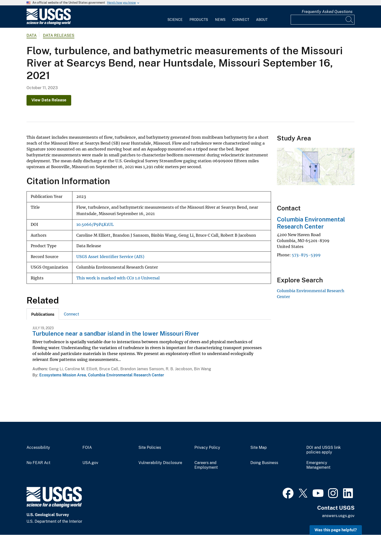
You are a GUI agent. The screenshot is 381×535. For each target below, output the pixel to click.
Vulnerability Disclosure (160, 463)
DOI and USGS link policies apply (323, 449)
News (220, 20)
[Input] (322, 20)
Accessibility (38, 447)
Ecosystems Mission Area (62, 375)
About (262, 20)
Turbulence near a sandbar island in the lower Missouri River (115, 333)
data (32, 35)
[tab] (43, 314)
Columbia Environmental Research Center (126, 375)
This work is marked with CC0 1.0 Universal (118, 278)
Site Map (258, 447)
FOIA (87, 447)
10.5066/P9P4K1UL (95, 224)
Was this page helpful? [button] (335, 530)
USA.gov (90, 463)
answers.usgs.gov (338, 515)
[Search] (349, 20)
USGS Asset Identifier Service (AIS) (110, 256)
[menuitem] (175, 16)
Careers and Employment (206, 465)
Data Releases (58, 35)
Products (199, 20)
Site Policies (149, 447)
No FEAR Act (38, 463)
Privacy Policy (207, 447)
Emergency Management (318, 465)
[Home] (49, 23)
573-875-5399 (306, 254)
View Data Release (48, 100)
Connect (240, 20)
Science (175, 20)
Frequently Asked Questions (327, 11)
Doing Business (264, 463)
